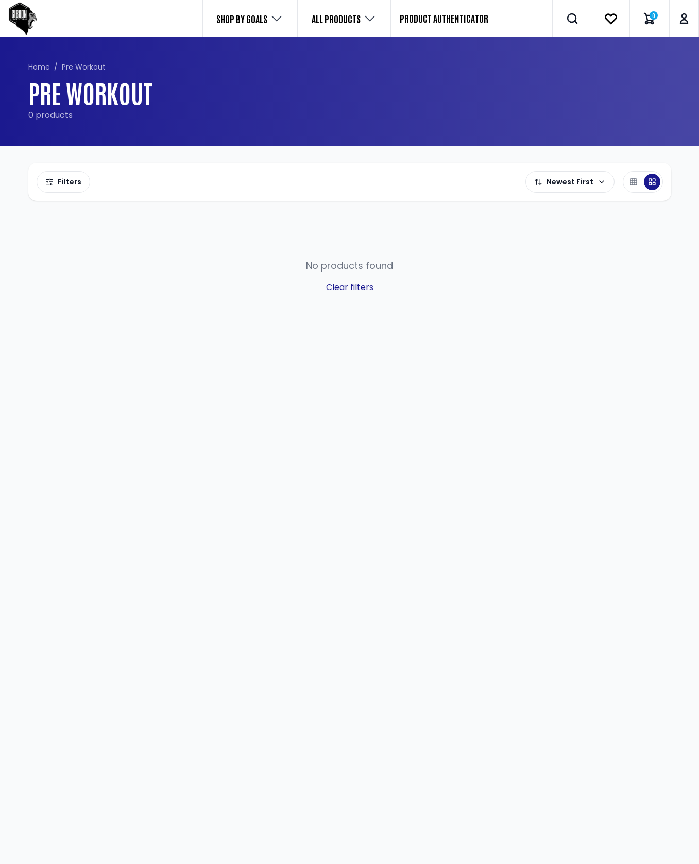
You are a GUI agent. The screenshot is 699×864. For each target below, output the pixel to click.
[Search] (572, 18)
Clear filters (349, 287)
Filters (63, 182)
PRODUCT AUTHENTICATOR (444, 18)
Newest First (570, 182)
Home (39, 67)
